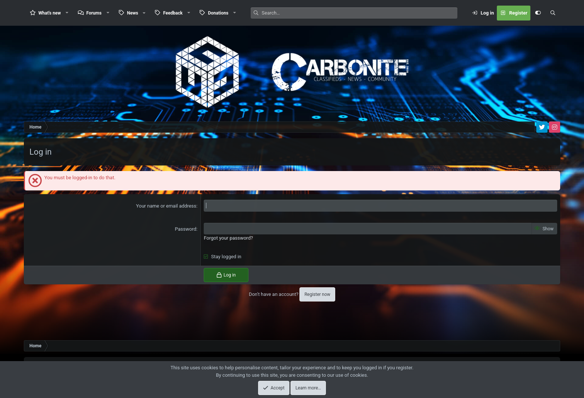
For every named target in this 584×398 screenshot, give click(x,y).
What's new (49, 13)
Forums (94, 13)
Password (185, 229)
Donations (218, 13)
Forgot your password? (228, 238)
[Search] (359, 13)
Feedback (172, 13)
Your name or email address (166, 206)
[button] (67, 12)
